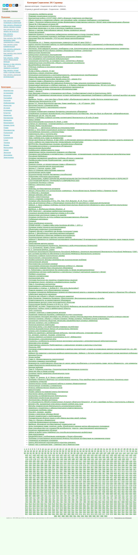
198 (119, 459)
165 (103, 457)
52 (51, 451)
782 (134, 500)
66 (92, 451)
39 (127, 449)
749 (119, 498)
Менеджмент (9, 123)
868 (130, 506)
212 (61, 461)
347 (134, 469)
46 (34, 451)
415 (61, 475)
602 (111, 487)
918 (99, 510)
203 (26, 461)
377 (26, 473)
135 (99, 455)
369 (107, 471)
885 (84, 508)
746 (107, 498)
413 (53, 475)
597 (92, 487)
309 (99, 467)
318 (134, 467)
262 (30, 465)
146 (30, 457)
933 (45, 512)
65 (89, 451)
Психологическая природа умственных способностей (50, 174)
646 (57, 492)
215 (72, 461)
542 (103, 483)
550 (134, 483)
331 (72, 469)
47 (37, 451)
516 (115, 481)
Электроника (9, 157)
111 (120, 453)
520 (130, 481)
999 (105, 516)
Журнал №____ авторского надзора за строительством (51, 128)
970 (76, 514)
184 (65, 459)
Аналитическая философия (39, 148)
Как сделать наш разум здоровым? (13, 54)
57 (66, 451)
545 (115, 483)
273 (72, 465)
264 (38, 465)
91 (51, 453)
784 (30, 502)
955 (130, 512)
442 (53, 477)
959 (34, 514)
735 (65, 498)
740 (84, 498)
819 (53, 504)
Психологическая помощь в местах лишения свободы (50, 237)
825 (76, 504)
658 (103, 492)
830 (96, 504)
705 (61, 496)
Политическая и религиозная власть (43, 258)
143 (130, 455)
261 (26, 465)
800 (92, 502)
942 (80, 512)
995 (90, 516)
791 (57, 502)
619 (65, 489)
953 (123, 512)
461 (126, 477)
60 (75, 451)
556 (45, 485)
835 (115, 504)
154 (61, 457)
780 (126, 500)
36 (119, 449)
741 (88, 498)
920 (107, 510)
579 (134, 485)
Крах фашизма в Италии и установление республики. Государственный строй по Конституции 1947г (69, 93)
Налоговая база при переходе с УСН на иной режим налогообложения (56, 38)
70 (104, 451)
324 (45, 469)
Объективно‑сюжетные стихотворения (44, 229)
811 (134, 502)
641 (38, 492)
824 (72, 504)
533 (69, 483)
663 (123, 492)
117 (30, 455)
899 (26, 510)
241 (61, 463)
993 (82, 516)
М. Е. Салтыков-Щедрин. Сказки (41, 249)
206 (38, 461)
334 (84, 469)
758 (41, 500)
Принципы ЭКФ (34, 347)
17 (63, 449)
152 (53, 457)
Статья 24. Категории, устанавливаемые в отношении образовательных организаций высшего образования (73, 124)
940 (72, 512)
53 (54, 451)
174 (26, 459)
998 (101, 516)
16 (60, 449)
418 (72, 475)
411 (45, 475)
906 (53, 510)
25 (86, 449)
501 (57, 481)
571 (103, 485)
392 (84, 473)
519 (126, 481)
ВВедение (32, 40)
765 (69, 500)
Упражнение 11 (34, 109)
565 (80, 485)
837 (123, 504)
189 (84, 459)
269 (57, 465)
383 (49, 473)
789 (49, 502)
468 (41, 479)
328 (61, 469)
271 (65, 465)
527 (45, 483)
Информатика (9, 103)
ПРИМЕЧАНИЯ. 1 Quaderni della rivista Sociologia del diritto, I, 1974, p (55, 225)
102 (85, 453)
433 (130, 475)
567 (88, 485)
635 (126, 489)
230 (130, 461)
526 (41, 483)
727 (34, 498)
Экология (7, 152)
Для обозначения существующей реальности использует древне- (55, 57)
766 (72, 500)
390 (76, 473)
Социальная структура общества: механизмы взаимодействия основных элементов (62, 320)
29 (98, 449)
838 (126, 504)
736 (69, 498)
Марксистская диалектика (39, 52)
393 (88, 473)
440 (45, 477)
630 (107, 489)
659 (107, 492)
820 (57, 504)
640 (34, 492)
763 (61, 500)
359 (69, 471)
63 (83, 451)
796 (76, 502)
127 (69, 455)
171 (126, 457)
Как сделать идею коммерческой (11, 45)
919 (103, 510)
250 (96, 463)
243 (69, 463)
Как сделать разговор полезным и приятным (12, 21)
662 (119, 492)
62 (81, 451)
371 (115, 471)
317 (130, 467)
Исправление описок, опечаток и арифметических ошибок (52, 282)
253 (107, 463)
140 (119, 455)
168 (115, 457)
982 (123, 514)
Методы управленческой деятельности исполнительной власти (54, 406)
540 (96, 483)
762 (57, 500)
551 (26, 485)
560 (61, 485)
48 (40, 451)
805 (111, 502)
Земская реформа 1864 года (39, 195)
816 (41, 504)
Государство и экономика (38, 193)
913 (80, 510)
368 (103, 471)
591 (69, 487)
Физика (6, 145)
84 (31, 453)
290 (26, 467)
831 (99, 504)
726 (30, 498)
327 (57, 469)
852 (69, 506)
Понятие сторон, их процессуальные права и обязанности (52, 164)
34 (113, 449)
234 (34, 463)
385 (57, 473)
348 (26, 471)
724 (134, 496)
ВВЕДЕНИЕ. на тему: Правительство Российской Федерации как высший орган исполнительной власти (71, 306)
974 (92, 514)
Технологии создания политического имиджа (46, 256)
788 (45, 502)
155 (65, 457)
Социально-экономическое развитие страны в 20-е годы (51, 213)
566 (84, 485)
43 (25, 451)
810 (130, 502)
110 (116, 453)
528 (49, 483)
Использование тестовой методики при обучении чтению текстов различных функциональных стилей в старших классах (78, 316)
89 (45, 453)
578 (130, 485)
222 (99, 461)
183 (61, 459)
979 (111, 514)
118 (34, 455)
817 (45, 504)
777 (115, 500)
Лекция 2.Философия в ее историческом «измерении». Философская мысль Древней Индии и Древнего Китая (72, 191)
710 (80, 496)
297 (53, 467)
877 (53, 508)
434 (134, 475)
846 (45, 506)
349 (30, 471)
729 (41, 498)
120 (41, 455)
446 (69, 477)
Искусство (7, 105)
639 (30, 492)
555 (41, 485)
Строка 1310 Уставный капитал (41, 331)
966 (61, 514)
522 (26, 483)
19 (69, 449)
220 (92, 461)
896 (126, 508)
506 (76, 481)
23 (81, 449)
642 (41, 492)
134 (96, 455)
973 (88, 514)
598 (96, 487)
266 (45, 465)
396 (99, 473)
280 (99, 465)
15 (57, 449)
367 (99, 471)
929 (30, 512)
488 (119, 479)
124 (57, 455)
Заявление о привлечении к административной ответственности (55, 408)
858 (92, 506)
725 (26, 498)
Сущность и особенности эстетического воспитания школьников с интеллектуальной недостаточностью (72, 341)
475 (69, 479)
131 (84, 455)
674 (53, 494)
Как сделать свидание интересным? (12, 76)
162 (92, 457)
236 (41, 463)
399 (111, 473)
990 (70, 516)
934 (49, 512)
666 (134, 492)
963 (49, 514)
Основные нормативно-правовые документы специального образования (57, 111)
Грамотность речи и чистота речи (42, 134)
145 (26, 457)
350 (34, 471)
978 (107, 514)
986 (55, 516)
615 (49, 489)
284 (115, 465)
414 (57, 475)
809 (126, 502)
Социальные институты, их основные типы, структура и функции (55, 61)
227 (119, 461)
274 (76, 465)
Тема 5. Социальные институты (41, 284)
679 (72, 494)
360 (72, 471)
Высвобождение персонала (39, 65)
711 (84, 496)
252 (103, 463)
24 (84, 449)
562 (69, 485)
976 (99, 514)
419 (76, 475)
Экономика (8, 155)
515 (111, 481)
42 (136, 449)
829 (92, 504)
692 (123, 494)
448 (76, 477)
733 (57, 498)
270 (61, 465)
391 (80, 473)
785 (34, 502)
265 (41, 465)
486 (111, 479)
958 (30, 514)
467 (38, 479)
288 (130, 465)
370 (111, 471)
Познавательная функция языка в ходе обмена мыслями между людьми (57, 418)
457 (111, 477)
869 (134, 506)
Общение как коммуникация (39, 46)
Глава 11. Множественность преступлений (46, 359)
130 (80, 455)
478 (80, 479)
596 (88, 487)
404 (130, 473)
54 (57, 451)
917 (96, 510)
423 (92, 475)
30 (101, 449)
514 (107, 481)
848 (53, 506)
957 (26, 514)
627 (96, 489)
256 (119, 463)
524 (34, 483)
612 (38, 489)
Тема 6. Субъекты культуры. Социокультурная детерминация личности (58, 369)
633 (119, 489)
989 (67, 516)
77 (124, 451)
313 (115, 467)
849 (57, 506)
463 (134, 477)
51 (48, 451)
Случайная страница (10, 11)
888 (96, 508)
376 (134, 471)
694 (130, 494)
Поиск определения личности (40, 223)
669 (34, 494)
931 (38, 512)
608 (134, 487)
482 (96, 479)
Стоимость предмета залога (40, 14)
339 (103, 469)
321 (34, 469)
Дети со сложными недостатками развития (46, 170)
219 (88, 461)
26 (89, 449)
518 (123, 481)
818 (49, 504)
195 (107, 459)
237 (45, 463)
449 (80, 477)
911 (72, 510)
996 (94, 516)
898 (134, 508)
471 (53, 479)
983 (126, 514)
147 (34, 457)
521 (134, 481)
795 (72, 502)
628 (99, 489)
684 (92, 494)
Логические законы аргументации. (42, 394)
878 (57, 508)
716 (103, 496)
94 (60, 453)
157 (72, 457)
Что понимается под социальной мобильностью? (48, 59)
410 (41, 475)
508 (84, 481)
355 (53, 471)
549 (130, 483)
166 (107, 457)
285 (119, 465)
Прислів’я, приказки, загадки (39, 412)
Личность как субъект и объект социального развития (51, 296)
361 (76, 471)
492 (134, 479)
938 (65, 512)
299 (61, 467)
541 (99, 483)
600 (103, 487)
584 (41, 487)
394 (92, 473)
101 (81, 453)
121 (45, 455)
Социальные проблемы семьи (40, 410)
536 (80, 483)
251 (99, 463)
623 (80, 489)
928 (26, 512)
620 (69, 489)
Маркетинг (8, 115)
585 (45, 487)
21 (75, 449)
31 (104, 449)
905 (49, 510)
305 (84, 467)
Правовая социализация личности (42, 16)
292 (34, 467)
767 (76, 500)
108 (108, 453)
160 (84, 457)
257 (123, 463)
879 (61, 508)
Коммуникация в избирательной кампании (45, 286)
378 (30, 473)
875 (45, 508)
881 (69, 508)
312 (111, 467)
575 (119, 485)
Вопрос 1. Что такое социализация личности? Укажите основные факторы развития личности (67, 130)
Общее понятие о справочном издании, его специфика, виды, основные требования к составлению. (68, 20)
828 (88, 504)
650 (72, 492)
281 (103, 465)
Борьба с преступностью (38, 197)
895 (123, 508)
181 (53, 459)
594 (80, 487)
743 (96, 498)
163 (96, 457)
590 (65, 487)
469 (45, 479)
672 (45, 494)
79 (130, 451)
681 (80, 494)
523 (30, 483)
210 (53, 461)
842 (30, 506)
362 (80, 471)
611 (34, 489)
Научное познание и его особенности (43, 323)
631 (111, 489)
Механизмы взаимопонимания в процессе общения (48, 77)
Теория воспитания (36, 32)
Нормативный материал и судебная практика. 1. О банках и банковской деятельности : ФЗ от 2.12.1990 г (71, 85)
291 (30, 467)
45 (31, 451)
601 (107, 487)
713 (92, 496)
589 (61, 487)
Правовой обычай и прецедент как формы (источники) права (53, 231)
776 (111, 500)
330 (69, 469)
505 (72, 481)
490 (126, 479)
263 (34, 465)
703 (53, 496)
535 (76, 483)
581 (30, 487)
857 (88, 506)
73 (113, 451)
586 (49, 487)
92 (54, 453)
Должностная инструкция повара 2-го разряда (47, 215)
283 (111, 465)
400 (115, 473)
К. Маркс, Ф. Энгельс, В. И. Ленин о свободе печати (49, 377)
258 (126, 463)
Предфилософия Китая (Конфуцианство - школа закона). (51, 160)
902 (38, 510)
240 (57, 463)
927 (134, 510)
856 (84, 506)
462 (130, 477)
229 (126, 461)
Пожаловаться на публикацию (123, 518)
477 (76, 479)
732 (53, 498)
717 (107, 496)
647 (61, 492)
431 (123, 475)
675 (57, 494)
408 (34, 475)
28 (95, 449)
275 (80, 465)
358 (65, 471)
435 (26, 477)
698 (34, 496)
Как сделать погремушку (8, 35)
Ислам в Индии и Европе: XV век (41, 71)
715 (99, 496)
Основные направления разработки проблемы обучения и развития (55, 158)
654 (88, 492)
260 (134, 463)
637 (134, 489)
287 (126, 465)
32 (107, 449)
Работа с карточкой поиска (39, 184)
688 (107, 494)
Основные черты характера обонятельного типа (48, 373)
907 (57, 510)
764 (65, 500)
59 (72, 451)
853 (72, 506)
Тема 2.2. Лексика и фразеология (41, 420)
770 (88, 500)
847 (49, 506)
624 (84, 489)
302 (72, 467)
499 (49, 481)
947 (99, 512)
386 (61, 473)
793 (65, 502)
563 (72, 485)
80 (133, 451)
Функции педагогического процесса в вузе (45, 387)
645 (53, 492)
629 (103, 489)
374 (126, 471)
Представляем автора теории (41, 243)
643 (45, 492)
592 (72, 487)
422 (88, 475)
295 (45, 467)
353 (45, 471)
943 (84, 512)
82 (25, 453)
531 (61, 483)
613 (41, 489)
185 (69, 459)
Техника (7, 142)
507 (80, 481)
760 (49, 500)
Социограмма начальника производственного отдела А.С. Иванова (55, 266)
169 (119, 457)
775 (107, 500)
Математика (8, 118)
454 (99, 477)
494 (30, 481)
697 (30, 496)
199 (123, 459)
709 (76, 496)
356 (57, 471)
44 (28, 451)
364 (88, 471)
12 (49, 449)
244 (72, 463)
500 (53, 481)
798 (84, 502)
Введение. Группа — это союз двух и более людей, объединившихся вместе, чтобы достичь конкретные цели (73, 99)
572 (107, 485)
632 (115, 489)
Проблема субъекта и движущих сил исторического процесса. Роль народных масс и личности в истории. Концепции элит (78, 379)
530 (57, 483)
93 (57, 453)
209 (49, 461)
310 (103, 467)
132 (88, 455)
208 (45, 461)
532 (65, 483)
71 (107, 451)
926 (130, 510)
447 (72, 477)
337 (96, 469)
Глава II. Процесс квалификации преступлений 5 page (50, 136)
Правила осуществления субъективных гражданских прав (51, 26)
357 (61, 471)
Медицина (8, 120)
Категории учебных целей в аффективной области (49, 308)
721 (123, 496)
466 (34, 479)
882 (72, 508)
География (8, 98)
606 (126, 487)
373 (123, 471)
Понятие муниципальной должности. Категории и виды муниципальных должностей (62, 245)
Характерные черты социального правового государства (52, 152)
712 (88, 496)
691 (119, 494)
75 (118, 451)
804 (107, 502)
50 (45, 451)
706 (65, 496)
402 (123, 473)
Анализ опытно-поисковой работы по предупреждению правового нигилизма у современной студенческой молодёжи (75, 44)
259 (130, 463)
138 (111, 455)
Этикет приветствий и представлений (44, 416)
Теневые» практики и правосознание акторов (47, 312)
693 (126, 494)
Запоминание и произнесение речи (42, 339)
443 (57, 477)
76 (121, 451)
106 (101, 453)
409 (38, 475)
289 (134, 465)
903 (41, 510)
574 (115, 485)
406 (26, 475)
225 (111, 461)
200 (127, 459)
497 (41, 481)
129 (76, 455)
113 (128, 453)
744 (99, 498)
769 (84, 500)
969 (72, 514)
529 (53, 483)
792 (61, 502)
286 (123, 465)
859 (96, 506)
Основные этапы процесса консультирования (47, 227)
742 (92, 498)
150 (45, 457)
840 (134, 504)
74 (116, 451)
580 (26, 487)
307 (92, 467)
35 (116, 449)
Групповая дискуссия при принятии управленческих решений (52, 280)
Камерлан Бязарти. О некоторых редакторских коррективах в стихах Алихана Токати (63, 34)
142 (126, 455)
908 (61, 510)
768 (80, 500)
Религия (7, 135)
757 (38, 500)
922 (115, 510)
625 (88, 489)
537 (84, 483)
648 (65, 492)
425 (99, 475)
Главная (5, 9)
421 (84, 475)
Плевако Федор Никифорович (40, 126)
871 (30, 508)
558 (53, 485)
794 (69, 502)
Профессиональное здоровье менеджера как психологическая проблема (57, 260)
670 (38, 494)
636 (130, 489)
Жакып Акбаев (34, 119)
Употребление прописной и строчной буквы (46, 132)
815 (38, 504)
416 (65, 475)
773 (99, 500)
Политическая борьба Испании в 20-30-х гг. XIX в (48, 304)
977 (103, 514)
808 (123, 502)
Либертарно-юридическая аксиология (43, 398)
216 (76, 461)
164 (99, 457)
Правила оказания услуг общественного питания (48, 290)
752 (130, 498)
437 (34, 477)
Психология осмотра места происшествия (46, 166)
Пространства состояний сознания (42, 264)
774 (103, 500)
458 (115, 477)
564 (76, 485)
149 (41, 457)
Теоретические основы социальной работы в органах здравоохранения (57, 383)
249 (92, 463)
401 (119, 473)
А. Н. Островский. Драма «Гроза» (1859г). (45, 247)
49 (43, 451)
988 (63, 516)
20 (72, 449)
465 (30, 479)
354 (49, 471)
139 (115, 455)
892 (111, 508)
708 (72, 496)
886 (88, 508)
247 (84, 463)
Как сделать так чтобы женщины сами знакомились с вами (12, 40)
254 (111, 463)
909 (65, 510)
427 (107, 475)
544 (111, 483)
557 (49, 485)
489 (123, 479)
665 (130, 492)
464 (26, 479)
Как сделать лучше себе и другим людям (12, 71)
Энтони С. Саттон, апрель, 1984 (41, 168)
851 (65, 506)
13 (51, 449)
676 (61, 494)
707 (69, 496)
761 (53, 500)
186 (73, 459)
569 (96, 485)
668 (30, 494)
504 (69, 481)
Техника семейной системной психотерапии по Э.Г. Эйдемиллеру (54, 337)
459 (119, 477)
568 (92, 485)
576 (123, 485)
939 (69, 512)
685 (96, 494)
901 (34, 510)
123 (53, 455)
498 (45, 481)
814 (34, 504)
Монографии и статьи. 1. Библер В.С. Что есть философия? (53, 288)
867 (126, 506)
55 (60, 451)
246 (80, 463)
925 (126, 510)
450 (84, 477)
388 (69, 473)
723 (130, 496)
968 (69, 514)
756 (34, 500)
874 (41, 508)
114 (132, 453)
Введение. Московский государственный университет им (51, 424)
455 (103, 477)
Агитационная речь (36, 278)
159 (80, 457)
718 (111, 496)
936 (57, 512)
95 (63, 453)
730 (45, 498)
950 (111, 512)
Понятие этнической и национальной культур (47, 107)
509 (88, 481)
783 (26, 502)
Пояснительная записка (38, 262)
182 (57, 459)
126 (65, 455)
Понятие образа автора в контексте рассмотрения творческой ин (55, 87)
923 (119, 510)
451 (88, 477)
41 (133, 449)
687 (103, 494)
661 (115, 492)
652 (80, 492)
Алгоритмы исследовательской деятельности (47, 396)
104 (93, 453)
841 (26, 506)
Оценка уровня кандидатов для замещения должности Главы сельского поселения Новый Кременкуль (69, 83)
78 (127, 451)
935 (53, 512)
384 (53, 473)
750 (123, 498)
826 (80, 504)
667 (26, 494)
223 (103, 461)
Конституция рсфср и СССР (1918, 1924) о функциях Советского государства (60, 18)
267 (49, 465)
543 (107, 483)
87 (39, 453)
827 (84, 504)
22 (78, 449)
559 (57, 485)
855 (80, 506)
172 (130, 457)
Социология (8, 138)
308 (96, 467)
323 (41, 469)
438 (38, 477)
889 (99, 508)
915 (88, 510)
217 (80, 461)
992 (78, 516)
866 (123, 506)
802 (99, 502)
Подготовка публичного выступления (43, 176)
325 (49, 469)
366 (96, 471)
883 (76, 508)
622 (76, 489)
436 (30, 477)
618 (61, 489)
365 (92, 471)
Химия (6, 150)
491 (130, 479)
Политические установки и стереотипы (45, 385)
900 (30, 510)
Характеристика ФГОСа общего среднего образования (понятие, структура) (60, 50)
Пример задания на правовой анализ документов (48, 392)
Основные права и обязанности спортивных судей (48, 81)
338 (99, 469)
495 (34, 481)
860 (99, 506)
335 (88, 469)
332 (76, 469)
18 (66, 449)
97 (69, 453)
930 (34, 512)
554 (38, 485)
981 (119, 514)
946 (96, 512)
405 (134, 473)
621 (72, 489)
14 (54, 449)
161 (88, 457)
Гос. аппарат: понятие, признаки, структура (46, 335)
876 (49, 508)
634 (123, 489)
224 (107, 461)
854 (76, 506)
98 (72, 453)
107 (105, 453)
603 (115, 487)
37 (122, 449)
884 (80, 508)
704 (57, 496)
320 (30, 469)
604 (119, 487)
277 (88, 465)
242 (65, 463)
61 (78, 451)
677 (65, 494)
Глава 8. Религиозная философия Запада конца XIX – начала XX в (54, 79)
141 (123, 455)
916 (92, 510)
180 (50, 459)
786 (38, 502)
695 (134, 494)
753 (134, 498)
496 (38, 481)
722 (126, 496)
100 (77, 453)
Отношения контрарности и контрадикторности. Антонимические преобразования (63, 75)
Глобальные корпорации (38, 219)
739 (80, 498)
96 (66, 453)
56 (63, 451)
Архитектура (8, 90)
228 (123, 461)
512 (99, 481)
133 (92, 455)
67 (95, 451)
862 (107, 506)
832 (103, 504)
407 (30, 475)
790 (53, 502)
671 (41, 494)
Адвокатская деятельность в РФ (42, 101)
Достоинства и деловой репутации (42, 400)
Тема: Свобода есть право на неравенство (45, 138)
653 (84, 492)
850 (61, 506)
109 (112, 453)
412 (49, 475)
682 (84, 494)
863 (111, 506)
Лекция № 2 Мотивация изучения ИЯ (43, 24)
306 (88, 467)
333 (80, 469)
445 (65, 477)
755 (30, 500)
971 (80, 514)
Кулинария (8, 110)
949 (107, 512)
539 (92, 483)
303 (76, 467)
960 (38, 514)
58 (69, 451)
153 (57, 457)
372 (119, 471)
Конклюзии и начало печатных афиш (43, 73)
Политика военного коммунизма (41, 325)
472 (57, 479)
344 (123, 469)
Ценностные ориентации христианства (45, 55)
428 (111, 475)
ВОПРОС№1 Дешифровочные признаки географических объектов (55, 144)
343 (119, 469)
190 (88, 459)
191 (92, 459)
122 (49, 455)
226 (115, 461)
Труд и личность (35, 310)
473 (61, 479)
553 (34, 485)
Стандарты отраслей (37, 381)
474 (65, 479)
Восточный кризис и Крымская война (43, 105)
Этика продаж (34, 357)
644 (49, 492)
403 (126, 473)
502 (61, 481)
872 (34, 508)
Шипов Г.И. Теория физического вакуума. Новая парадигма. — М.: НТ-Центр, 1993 (61, 103)
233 (30, 463)
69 (101, 451)
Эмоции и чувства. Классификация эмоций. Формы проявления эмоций (56, 30)
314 (119, 467)
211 (57, 461)
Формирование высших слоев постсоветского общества (51, 302)
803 (103, 502)
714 (96, 496)
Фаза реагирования (36, 434)
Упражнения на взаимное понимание (43, 440)
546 (119, 483)
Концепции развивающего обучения (42, 430)
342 (115, 469)
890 (103, 508)
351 (38, 471)
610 (30, 489)
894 (119, 508)
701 (45, 496)
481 (92, 479)
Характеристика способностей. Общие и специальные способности (56, 63)
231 (134, 461)
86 (37, 453)
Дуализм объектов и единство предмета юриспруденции (51, 235)
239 (53, 463)
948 (103, 512)
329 (65, 469)
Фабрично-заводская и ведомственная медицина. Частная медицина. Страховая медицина (65, 333)
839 (130, 504)
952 (119, 512)
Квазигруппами (34, 390)
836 (119, 504)
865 (119, 506)
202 (134, 459)
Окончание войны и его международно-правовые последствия (53, 327)
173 (134, 457)
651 (76, 492)
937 (61, 512)
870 (26, 508)
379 (34, 473)
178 (42, 459)
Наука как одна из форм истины (41, 371)
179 (46, 459)
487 (115, 479)
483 (99, 479)
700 (41, 496)
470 (49, 479)
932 (41, 512)
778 (119, 500)
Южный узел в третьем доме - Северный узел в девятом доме (53, 444)
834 (111, 504)
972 (84, 514)
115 (135, 453)
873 (38, 508)
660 (111, 492)
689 (111, 494)
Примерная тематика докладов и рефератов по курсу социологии (55, 314)
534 (72, 483)
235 (38, 463)
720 (119, 496)
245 (76, 463)
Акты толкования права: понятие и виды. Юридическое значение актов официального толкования (68, 426)
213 (65, 461)
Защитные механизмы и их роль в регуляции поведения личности (55, 28)
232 (26, 463)
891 (107, 508)
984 (130, 514)
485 (107, 479)
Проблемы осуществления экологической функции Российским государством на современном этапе (69, 438)
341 (111, 469)
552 (30, 485)
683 (88, 494)
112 (124, 453)
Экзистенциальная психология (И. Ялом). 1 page (47, 122)
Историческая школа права (39, 172)
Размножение (33, 375)
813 (30, 504)
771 (92, 500)
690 (115, 494)
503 (65, 481)
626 (92, 489)
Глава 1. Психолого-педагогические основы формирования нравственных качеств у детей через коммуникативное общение (78, 22)
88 (42, 453)
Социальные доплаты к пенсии (41, 182)
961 (41, 514)
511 (96, 481)
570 (99, 485)
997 (97, 516)
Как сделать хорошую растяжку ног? (12, 50)
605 (123, 487)
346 (130, 469)
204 (30, 461)
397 (103, 473)
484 (103, 479)
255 (115, 463)
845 (41, 506)
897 (130, 508)
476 (72, 479)
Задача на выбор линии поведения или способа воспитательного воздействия (60, 432)
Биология (7, 95)
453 (96, 477)
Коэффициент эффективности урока (43, 150)
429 (115, 475)
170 (123, 457)
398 (107, 473)
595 (84, 487)
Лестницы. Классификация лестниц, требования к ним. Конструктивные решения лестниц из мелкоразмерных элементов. (78, 48)
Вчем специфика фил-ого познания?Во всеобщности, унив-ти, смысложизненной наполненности (67, 428)
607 (130, 487)
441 (49, 477)
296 (49, 467)
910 (69, 510)
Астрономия (8, 93)
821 (61, 504)
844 (38, 506)
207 (41, 461)
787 (41, 502)
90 (48, 453)
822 (65, 504)
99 (74, 453)
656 (96, 492)
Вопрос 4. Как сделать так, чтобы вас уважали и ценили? (12, 66)
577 (126, 485)
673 (49, 494)
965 (57, 514)
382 (45, 473)
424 (96, 475)
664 (126, 492)
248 (88, 463)
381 (41, 473)
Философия (8, 147)
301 (69, 467)
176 (34, 459)
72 (110, 451)
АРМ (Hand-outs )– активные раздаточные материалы (50, 211)
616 (53, 489)
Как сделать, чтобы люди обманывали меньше (11, 59)
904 (45, 510)
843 (34, 506)
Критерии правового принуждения (42, 361)
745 (103, 498)
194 (104, 459)
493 (26, 481)
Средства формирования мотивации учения (46, 422)
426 (103, 475)
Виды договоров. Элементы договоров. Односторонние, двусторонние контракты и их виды (66, 298)
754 (26, 500)
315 (123, 467)
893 (115, 508)
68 (98, 451)
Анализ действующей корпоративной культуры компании (51, 442)
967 (65, 514)
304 (80, 467)
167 (111, 457)
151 (49, 457)
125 (61, 455)
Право (6, 128)
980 (115, 514)
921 (111, 510)
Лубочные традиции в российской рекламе (45, 67)
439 (41, 477)
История (7, 108)
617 (57, 489)
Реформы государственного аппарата (44, 189)
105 (97, 453)
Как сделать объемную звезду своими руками (12, 26)
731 (49, 498)
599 (99, 487)
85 (34, 453)
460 (123, 477)
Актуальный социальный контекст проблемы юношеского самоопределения (59, 36)
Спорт (6, 140)
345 (126, 469)
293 (38, 467)
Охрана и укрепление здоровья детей (43, 414)
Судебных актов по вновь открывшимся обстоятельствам (52, 89)
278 (92, 465)
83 (28, 453)
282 (107, 465)
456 (107, 477)
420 (80, 475)
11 (46, 449)
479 (84, 479)
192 (96, 459)
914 (84, 510)
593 (76, 487)
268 (53, 465)
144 (134, 455)
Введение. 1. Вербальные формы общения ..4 (46, 209)
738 (76, 498)
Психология (8, 133)
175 (30, 459)
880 (65, 508)
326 (53, 469)
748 (115, 498)
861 (103, 506)
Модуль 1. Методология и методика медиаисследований (51, 233)
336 (92, 469)
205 (34, 461)
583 (38, 487)
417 (69, 475)
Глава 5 (31, 186)
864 (115, 506)
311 (107, 467)
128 (72, 455)
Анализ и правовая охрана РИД (40, 199)
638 (26, 492)
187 (77, 459)
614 (45, 489)
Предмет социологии (37, 274)
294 (41, 467)
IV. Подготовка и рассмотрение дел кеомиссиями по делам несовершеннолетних (61, 270)
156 (69, 457)
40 (130, 449)
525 (38, 483)
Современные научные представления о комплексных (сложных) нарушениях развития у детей (67, 272)
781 (130, 500)
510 (92, 481)
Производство (9, 130)
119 (38, 455)
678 (69, 494)
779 (123, 500)
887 (92, 508)
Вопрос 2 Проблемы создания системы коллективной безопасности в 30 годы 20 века (63, 117)
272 (69, 465)
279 (96, 465)
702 (49, 496)
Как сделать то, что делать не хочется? (11, 30)
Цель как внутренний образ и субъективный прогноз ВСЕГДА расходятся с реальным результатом (68, 203)
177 (38, 459)
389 (72, 473)
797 (80, 502)
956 (134, 512)
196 (111, 459)
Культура (7, 113)
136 (103, 455)
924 (123, 510)
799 (88, 502)
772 (96, 500)
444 (61, 477)
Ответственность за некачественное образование (49, 300)
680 (76, 494)
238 (49, 463)
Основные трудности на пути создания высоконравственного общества (58, 217)
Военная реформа (35, 367)
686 (99, 494)
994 (86, 516)
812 (26, 504)
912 (76, 510)
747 (111, 498)
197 (115, 459)
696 (26, 496)
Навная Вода (33, 162)
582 (34, 487)
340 (107, 469)
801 (96, 502)
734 (61, 498)
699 (38, 496)
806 (115, 502)
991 (74, 516)
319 (26, 469)
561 (65, 485)
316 (126, 467)
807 (119, 502)
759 (45, 500)
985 (134, 514)
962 (45, 514)
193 (100, 459)
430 (119, 475)
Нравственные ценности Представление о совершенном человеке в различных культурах (65, 345)
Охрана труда (9, 125)
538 (88, 483)
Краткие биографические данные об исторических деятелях (53, 329)
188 (80, 459)
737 (72, 498)
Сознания (32, 221)
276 (84, 465)
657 (99, 492)
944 (88, 512)
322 (38, 469)
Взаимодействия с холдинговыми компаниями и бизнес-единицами (55, 436)
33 (110, 449)
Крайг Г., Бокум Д (35, 91)
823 (69, 504)
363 (84, 471)
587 (53, 487)
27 (92, 449)
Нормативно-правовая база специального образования (50, 268)
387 (65, 473)
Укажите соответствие (38, 276)
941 (76, 512)
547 (123, 483)
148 (38, 457)
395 (96, 473)
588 (57, 487)
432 (126, 475)
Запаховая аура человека (38, 343)
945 (92, 512)
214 (69, 461)
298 (57, 467)
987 (59, 516)
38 (124, 449)
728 (38, 498)
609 (26, 489)
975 (96, 514)
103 (89, 453)
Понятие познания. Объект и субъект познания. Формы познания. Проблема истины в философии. (68, 318)
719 (115, 496)
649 (69, 492)
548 (126, 483)
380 (38, 473)
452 (92, 477)
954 (126, 512)
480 (88, 479)
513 (103, 481)
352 (41, 471)
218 (84, 461)
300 (65, 467)
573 (111, 485)
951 (115, 512)
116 (26, 455)
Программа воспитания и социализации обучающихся (50, 146)
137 (107, 455)
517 (119, 481)
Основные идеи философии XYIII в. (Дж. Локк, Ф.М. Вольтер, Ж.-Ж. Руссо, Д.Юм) (61, 201)
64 (86, 451)
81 (136, 451)
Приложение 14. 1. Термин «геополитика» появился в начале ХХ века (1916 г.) (59, 42)
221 (96, 461)
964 (53, 514)
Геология (7, 100)
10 (43, 449)
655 (92, 492)
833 (107, 504)
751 (126, 498)
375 (130, 471)
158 (76, 457)
